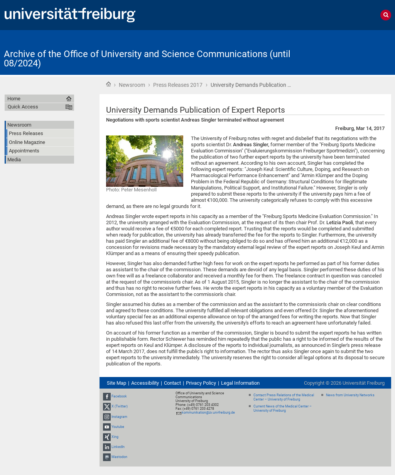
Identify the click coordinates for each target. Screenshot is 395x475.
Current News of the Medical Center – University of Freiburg (282, 408)
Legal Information (240, 383)
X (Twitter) (119, 406)
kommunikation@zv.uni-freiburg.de (208, 412)
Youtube (117, 427)
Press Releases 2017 (178, 85)
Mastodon (119, 457)
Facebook (119, 396)
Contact (172, 383)
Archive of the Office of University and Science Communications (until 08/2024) (147, 59)
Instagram (119, 417)
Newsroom (132, 85)
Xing (114, 437)
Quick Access (23, 107)
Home (108, 84)
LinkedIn (118, 447)
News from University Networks (350, 395)
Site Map (116, 383)
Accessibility (145, 383)
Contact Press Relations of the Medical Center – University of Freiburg (283, 397)
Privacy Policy (201, 383)
